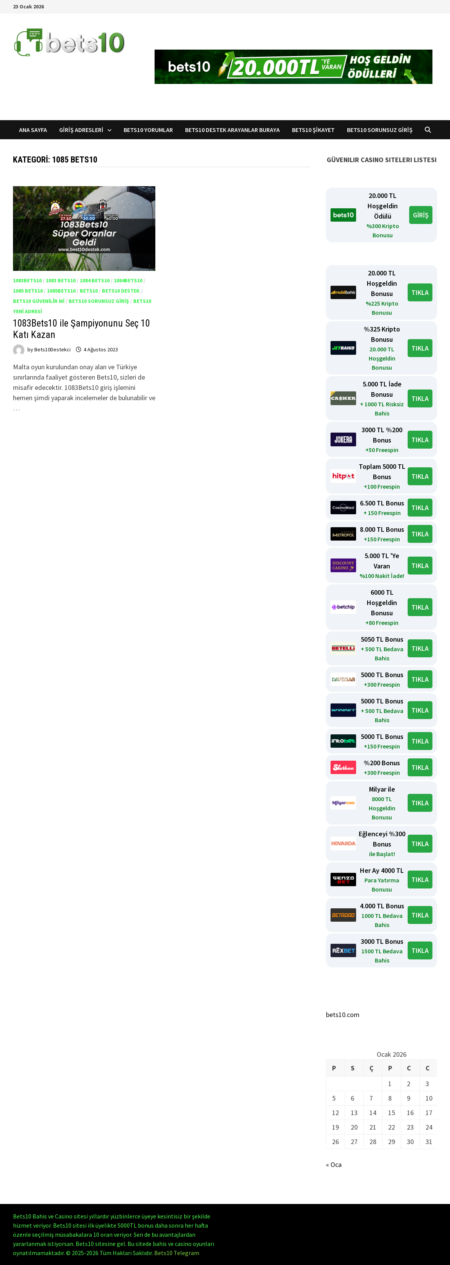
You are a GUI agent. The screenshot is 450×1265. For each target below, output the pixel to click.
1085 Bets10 (28, 290)
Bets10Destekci (52, 349)
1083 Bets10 (61, 280)
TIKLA (420, 292)
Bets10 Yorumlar (148, 130)
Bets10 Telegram (176, 1253)
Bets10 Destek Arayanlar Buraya (232, 130)
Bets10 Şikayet (313, 130)
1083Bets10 (27, 280)
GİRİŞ (421, 215)
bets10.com (343, 1014)
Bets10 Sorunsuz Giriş (380, 130)
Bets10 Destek (121, 290)
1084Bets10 (128, 280)
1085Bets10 (61, 290)
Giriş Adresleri (81, 130)
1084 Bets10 (95, 280)
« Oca (334, 1164)
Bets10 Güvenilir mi (39, 301)
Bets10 (89, 290)
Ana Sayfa (33, 130)
